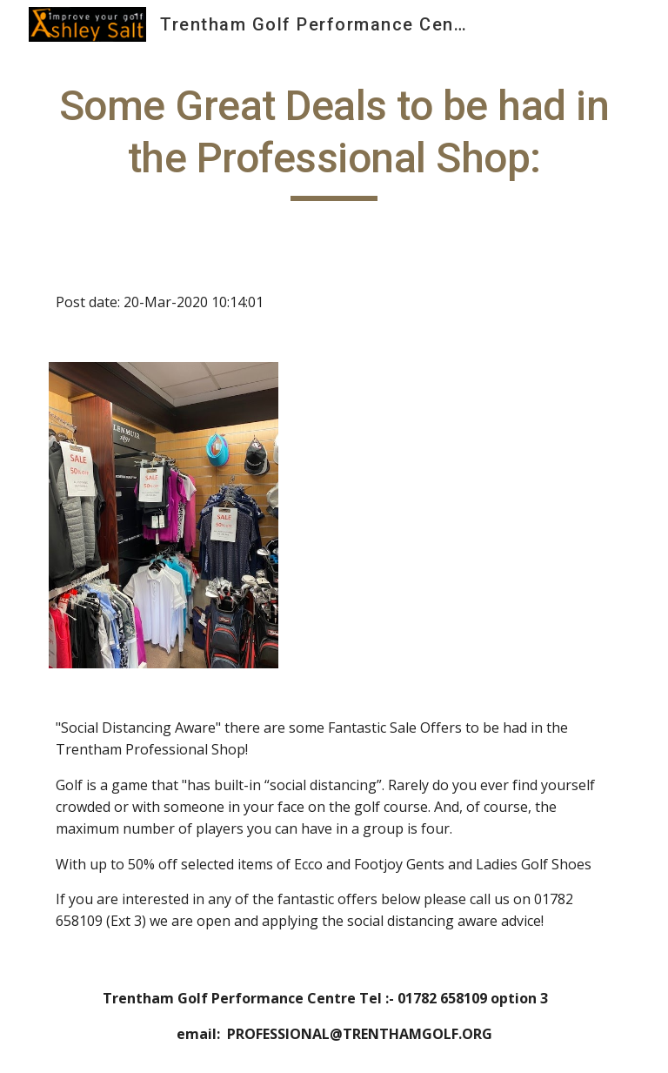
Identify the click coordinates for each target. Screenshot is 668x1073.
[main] (333, 140)
